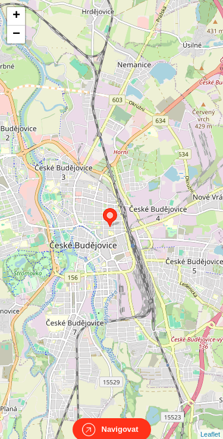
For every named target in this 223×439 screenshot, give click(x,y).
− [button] (16, 34)
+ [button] (16, 16)
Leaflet (210, 423)
